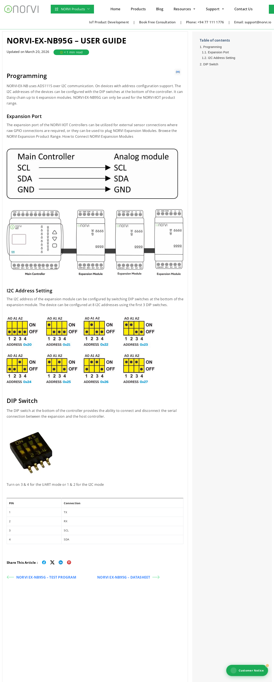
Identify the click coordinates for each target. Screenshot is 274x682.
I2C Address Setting (221, 58)
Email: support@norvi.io (252, 22)
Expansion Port (218, 52)
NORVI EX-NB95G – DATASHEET (128, 577)
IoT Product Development (109, 22)
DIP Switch (210, 64)
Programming (212, 47)
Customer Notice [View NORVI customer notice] (247, 670)
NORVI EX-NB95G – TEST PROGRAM (41, 577)
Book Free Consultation (157, 22)
